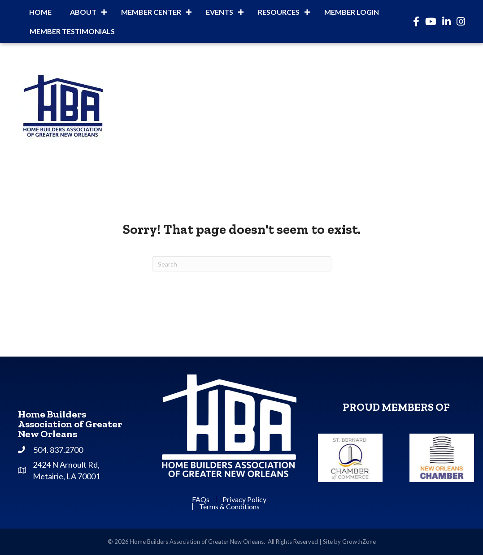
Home (40, 12)
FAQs (200, 499)
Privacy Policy (244, 499)
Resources (279, 12)
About (83, 12)
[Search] (241, 263)
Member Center (151, 12)
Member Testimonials (72, 31)
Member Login (351, 12)
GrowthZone (359, 541)
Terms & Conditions (229, 506)
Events (219, 12)
